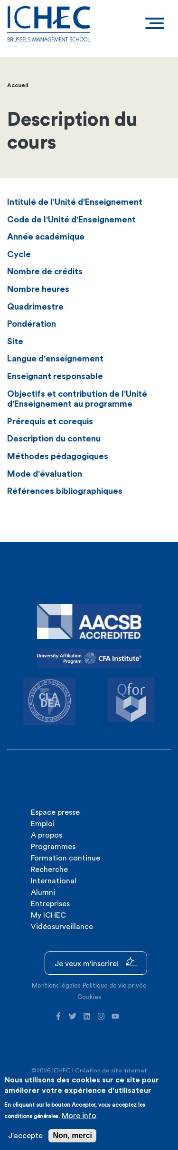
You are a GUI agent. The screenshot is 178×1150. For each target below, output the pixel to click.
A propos (46, 835)
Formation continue (65, 858)
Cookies (89, 997)
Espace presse (55, 812)
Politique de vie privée (115, 985)
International (53, 881)
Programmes (53, 846)
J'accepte (25, 1136)
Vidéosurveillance (62, 926)
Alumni (43, 892)
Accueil (17, 85)
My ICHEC (48, 915)
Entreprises (50, 904)
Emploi (43, 824)
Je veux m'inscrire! (96, 962)
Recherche (49, 869)
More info (79, 1116)
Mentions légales (56, 985)
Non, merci (72, 1135)
